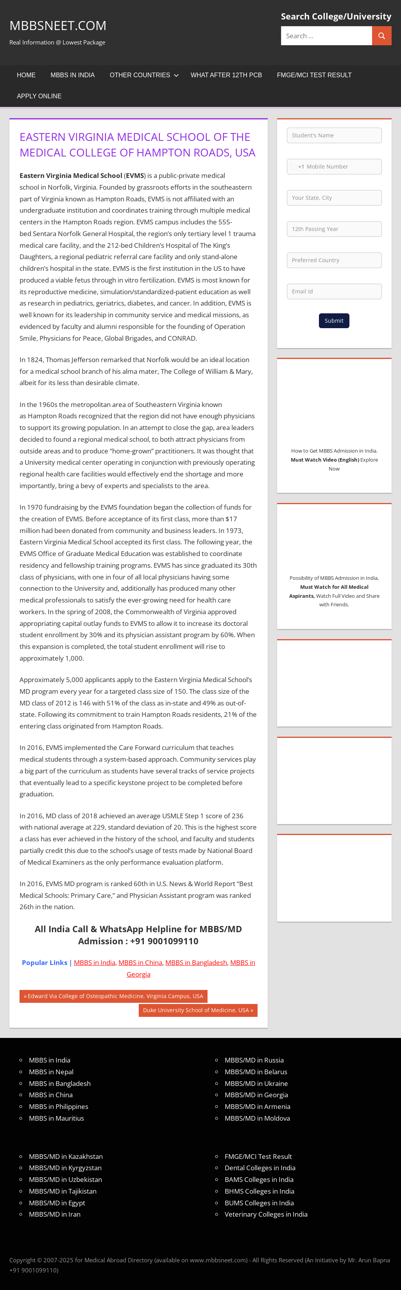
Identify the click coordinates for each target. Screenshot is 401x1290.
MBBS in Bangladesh (196, 962)
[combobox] (295, 166)
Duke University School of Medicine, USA (196, 1011)
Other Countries (144, 75)
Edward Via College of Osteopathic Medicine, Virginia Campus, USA (115, 997)
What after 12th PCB (226, 75)
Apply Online (39, 96)
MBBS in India (73, 75)
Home (26, 75)
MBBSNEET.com (63, 24)
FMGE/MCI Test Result (314, 75)
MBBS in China (140, 962)
